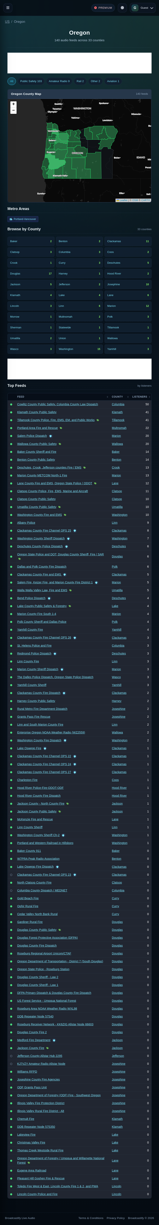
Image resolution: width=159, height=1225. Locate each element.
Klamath (117, 412)
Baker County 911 (29, 850)
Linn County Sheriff (29, 827)
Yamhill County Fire (30, 629)
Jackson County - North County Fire (40, 803)
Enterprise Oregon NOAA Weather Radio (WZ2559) (51, 732)
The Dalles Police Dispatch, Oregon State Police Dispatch (55, 677)
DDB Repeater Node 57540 (35, 1016)
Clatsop (117, 491)
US (7, 21)
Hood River (119, 787)
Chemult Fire (25, 1119)
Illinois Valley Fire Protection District (40, 1103)
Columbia (118, 404)
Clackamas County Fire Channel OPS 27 (44, 772)
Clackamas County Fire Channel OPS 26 (44, 637)
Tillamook (118, 420)
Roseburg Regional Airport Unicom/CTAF (44, 953)
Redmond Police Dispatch (34, 653)
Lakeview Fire (26, 1134)
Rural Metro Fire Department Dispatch (42, 708)
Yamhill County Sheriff (31, 685)
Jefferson (118, 1055)
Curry (115, 898)
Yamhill (116, 629)
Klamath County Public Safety (37, 412)
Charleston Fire (27, 780)
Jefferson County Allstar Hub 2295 (39, 1055)
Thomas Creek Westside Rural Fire (40, 1150)
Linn (114, 522)
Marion (116, 435)
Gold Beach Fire (28, 898)
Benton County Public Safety (36, 459)
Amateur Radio (59, 81)
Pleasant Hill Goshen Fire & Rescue (41, 1178)
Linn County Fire (28, 661)
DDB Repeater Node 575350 (36, 1126)
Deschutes (119, 546)
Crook (116, 467)
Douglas (117, 556)
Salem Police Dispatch (32, 435)
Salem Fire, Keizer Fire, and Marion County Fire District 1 (55, 582)
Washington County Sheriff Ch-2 (38, 835)
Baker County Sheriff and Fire (36, 451)
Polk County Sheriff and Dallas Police (41, 621)
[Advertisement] (79, 63)
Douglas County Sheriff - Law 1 (37, 985)
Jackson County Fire (30, 1048)
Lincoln (116, 1186)
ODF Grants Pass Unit (32, 1087)
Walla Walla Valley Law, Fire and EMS (42, 590)
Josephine (118, 708)
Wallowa (117, 444)
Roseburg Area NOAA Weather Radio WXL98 (47, 1008)
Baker (115, 451)
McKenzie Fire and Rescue (35, 819)
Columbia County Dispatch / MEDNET (42, 890)
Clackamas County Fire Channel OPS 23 (44, 874)
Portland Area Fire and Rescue (37, 428)
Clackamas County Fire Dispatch (38, 692)
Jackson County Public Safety (37, 811)
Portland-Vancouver (23, 219)
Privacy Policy (116, 1218)
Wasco (116, 677)
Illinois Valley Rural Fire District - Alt (40, 1111)
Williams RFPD (27, 1071)
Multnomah (119, 428)
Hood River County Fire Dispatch (39, 795)
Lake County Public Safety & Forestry (41, 606)
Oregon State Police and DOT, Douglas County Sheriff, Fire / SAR (60, 554)
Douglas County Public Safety (37, 929)
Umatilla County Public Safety (36, 507)
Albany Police (26, 522)
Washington (119, 514)
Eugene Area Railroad (31, 1170)
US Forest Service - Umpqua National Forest (46, 1000)
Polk (115, 566)
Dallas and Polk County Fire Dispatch (41, 566)
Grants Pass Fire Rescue (33, 716)
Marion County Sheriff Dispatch (37, 669)
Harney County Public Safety (36, 701)
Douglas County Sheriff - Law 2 (37, 977)
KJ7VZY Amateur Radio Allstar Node (41, 1063)
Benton (116, 459)
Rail (80, 81)
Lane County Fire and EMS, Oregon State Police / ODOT (54, 483)
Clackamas (119, 530)
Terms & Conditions (91, 1218)
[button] (13, 104)
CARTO (145, 200)
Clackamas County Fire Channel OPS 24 (44, 764)
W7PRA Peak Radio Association (38, 858)
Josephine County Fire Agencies (38, 1079)
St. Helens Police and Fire (34, 645)
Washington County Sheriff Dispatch (41, 538)
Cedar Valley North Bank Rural (37, 914)
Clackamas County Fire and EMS (39, 574)
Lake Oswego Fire (29, 748)
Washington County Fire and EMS (39, 514)
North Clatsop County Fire (34, 882)
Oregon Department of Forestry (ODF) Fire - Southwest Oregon (59, 1095)
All (11, 81)
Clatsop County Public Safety (36, 499)
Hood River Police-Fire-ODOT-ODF (40, 787)
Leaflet (122, 200)
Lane (115, 483)
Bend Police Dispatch (31, 598)
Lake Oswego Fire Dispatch (35, 866)
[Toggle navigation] (7, 7)
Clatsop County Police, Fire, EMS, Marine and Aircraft (52, 491)
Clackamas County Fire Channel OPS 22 (44, 756)
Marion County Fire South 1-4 (36, 614)
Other (95, 81)
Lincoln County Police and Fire (37, 1194)
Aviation (113, 81)
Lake (115, 606)
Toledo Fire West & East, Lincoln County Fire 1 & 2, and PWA (57, 1186)
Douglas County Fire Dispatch (37, 945)
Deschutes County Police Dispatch (40, 546)
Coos (115, 780)
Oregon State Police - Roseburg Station (43, 969)
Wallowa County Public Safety (37, 444)
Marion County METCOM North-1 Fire (42, 475)
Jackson (117, 803)
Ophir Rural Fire (27, 906)
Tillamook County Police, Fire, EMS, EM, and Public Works (56, 420)
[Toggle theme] (122, 7)
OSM (135, 200)
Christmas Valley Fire (31, 1142)
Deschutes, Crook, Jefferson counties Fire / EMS (49, 467)
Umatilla (117, 507)
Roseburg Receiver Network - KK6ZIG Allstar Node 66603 (55, 1024)
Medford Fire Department (33, 1040)
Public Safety (31, 81)
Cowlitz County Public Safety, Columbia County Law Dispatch (57, 404)
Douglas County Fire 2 (32, 1032)
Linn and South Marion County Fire (40, 724)
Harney (116, 701)
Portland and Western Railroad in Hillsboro (45, 843)
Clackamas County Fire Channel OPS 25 (44, 530)
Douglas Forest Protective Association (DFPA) (47, 937)
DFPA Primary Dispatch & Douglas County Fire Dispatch (54, 992)
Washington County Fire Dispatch (39, 740)
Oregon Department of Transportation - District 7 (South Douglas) (60, 961)
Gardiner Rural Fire (30, 922)
